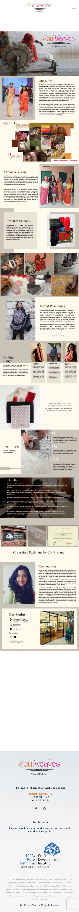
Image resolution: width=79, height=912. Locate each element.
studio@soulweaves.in (40, 793)
